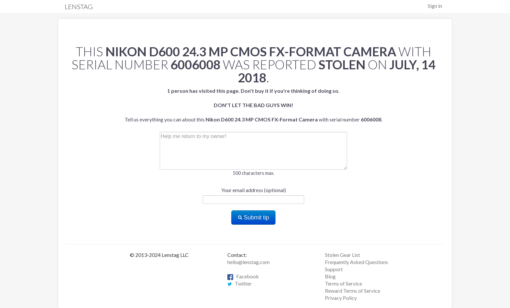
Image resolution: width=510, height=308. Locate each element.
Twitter (239, 283)
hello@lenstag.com (248, 262)
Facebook (243, 276)
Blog (330, 276)
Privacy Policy (341, 298)
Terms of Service (343, 283)
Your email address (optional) (253, 190)
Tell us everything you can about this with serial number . (253, 105)
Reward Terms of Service (352, 290)
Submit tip (253, 217)
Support (334, 269)
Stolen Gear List (342, 255)
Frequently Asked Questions (356, 262)
